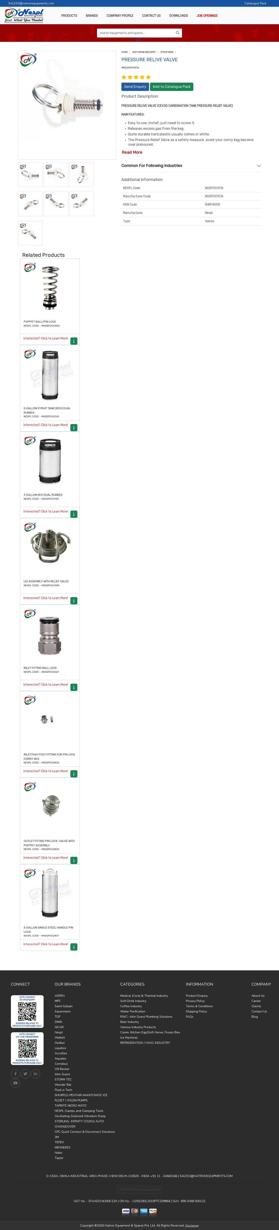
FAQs (189, 1017)
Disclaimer (192, 1225)
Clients (256, 1006)
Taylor (59, 1158)
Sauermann (63, 1011)
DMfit (58, 1022)
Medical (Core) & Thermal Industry (144, 996)
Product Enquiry (197, 996)
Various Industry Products (138, 1027)
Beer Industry (129, 1022)
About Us (258, 996)
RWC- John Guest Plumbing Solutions (146, 1017)
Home (124, 52)
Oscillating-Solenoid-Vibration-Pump (80, 1116)
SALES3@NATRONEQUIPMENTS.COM (206, 1176)
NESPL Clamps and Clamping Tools (79, 1111)
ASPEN (60, 996)
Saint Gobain (64, 1006)
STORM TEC (63, 1079)
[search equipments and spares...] (135, 33)
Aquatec (60, 1058)
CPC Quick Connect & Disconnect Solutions (85, 1132)
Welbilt (60, 1038)
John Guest (62, 1074)
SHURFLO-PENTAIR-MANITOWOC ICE (81, 1095)
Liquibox (60, 1048)
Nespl (59, 1032)
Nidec (59, 1153)
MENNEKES (62, 1147)
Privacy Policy (195, 1001)
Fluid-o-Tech (63, 1090)
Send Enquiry (135, 87)
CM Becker (62, 1069)
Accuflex (61, 1053)
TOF (57, 1017)
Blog (255, 1017)
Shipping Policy (196, 1011)
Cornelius (61, 1064)
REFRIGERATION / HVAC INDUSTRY (145, 1043)
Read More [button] (132, 152)
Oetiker (60, 1043)
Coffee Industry (131, 1006)
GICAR (59, 1027)
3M (57, 1137)
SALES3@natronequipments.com (31, 3)
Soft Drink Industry (144, 52)
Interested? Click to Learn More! (46, 338)
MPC (58, 1001)
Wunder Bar (63, 1085)
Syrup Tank (166, 52)
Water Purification (132, 1011)
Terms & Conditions (199, 1006)
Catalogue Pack (255, 3)
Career (256, 1001)
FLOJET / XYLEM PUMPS (71, 1100)
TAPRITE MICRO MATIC (71, 1106)
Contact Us (259, 1011)
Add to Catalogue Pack (172, 87)
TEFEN (59, 1142)
